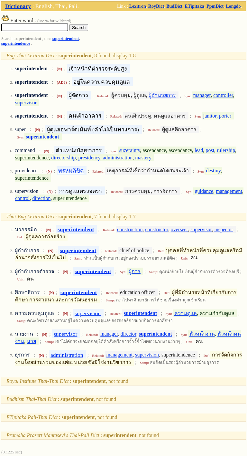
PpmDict (215, 6)
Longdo (233, 6)
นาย (31, 341)
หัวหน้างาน (202, 334)
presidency (89, 157)
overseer (179, 229)
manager (202, 95)
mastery (143, 157)
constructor (156, 229)
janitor (209, 116)
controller (223, 95)
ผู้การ (135, 271)
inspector (223, 229)
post (210, 150)
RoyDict (156, 6)
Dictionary (18, 6)
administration (118, 157)
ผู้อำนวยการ (162, 95)
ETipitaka (194, 6)
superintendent (65, 38)
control (22, 198)
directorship (63, 157)
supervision (88, 313)
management (229, 191)
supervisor (26, 102)
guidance (204, 191)
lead (199, 150)
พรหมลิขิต (71, 170)
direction (41, 198)
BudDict (174, 6)
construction (129, 229)
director (128, 334)
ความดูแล (185, 313)
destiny (213, 171)
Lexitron (137, 6)
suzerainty (129, 150)
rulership (226, 150)
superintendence (15, 43)
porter (225, 116)
